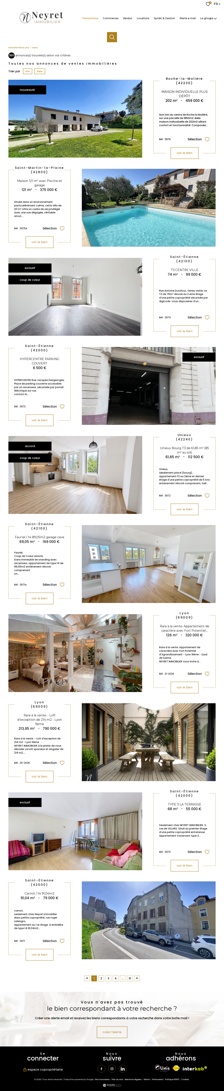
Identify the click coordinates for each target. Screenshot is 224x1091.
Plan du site (117, 1079)
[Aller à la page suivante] (137, 978)
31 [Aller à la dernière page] (130, 978)
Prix (28, 71)
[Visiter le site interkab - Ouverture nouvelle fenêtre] (195, 1068)
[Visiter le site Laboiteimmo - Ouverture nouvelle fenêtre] (112, 1086)
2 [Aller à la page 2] (101, 978)
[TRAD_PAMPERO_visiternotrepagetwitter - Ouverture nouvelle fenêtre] (122, 1069)
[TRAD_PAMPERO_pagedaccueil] (41, 24)
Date (40, 71)
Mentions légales (133, 1079)
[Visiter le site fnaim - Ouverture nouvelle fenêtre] (176, 1068)
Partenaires (157, 1079)
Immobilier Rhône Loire (18, 47)
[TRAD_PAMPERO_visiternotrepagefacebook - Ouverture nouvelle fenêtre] (101, 1069)
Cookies (185, 1079)
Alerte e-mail (188, 18)
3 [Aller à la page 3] (108, 978)
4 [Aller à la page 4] (116, 978)
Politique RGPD (172, 1079)
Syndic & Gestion (164, 18)
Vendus (127, 18)
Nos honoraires (102, 1079)
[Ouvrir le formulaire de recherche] (112, 37)
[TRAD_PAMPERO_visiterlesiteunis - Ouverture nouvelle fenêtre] (162, 1068)
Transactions (90, 18)
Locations (143, 18)
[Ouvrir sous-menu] (215, 18)
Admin (147, 1079)
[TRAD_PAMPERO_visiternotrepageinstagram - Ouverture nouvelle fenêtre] (112, 1069)
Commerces (111, 18)
